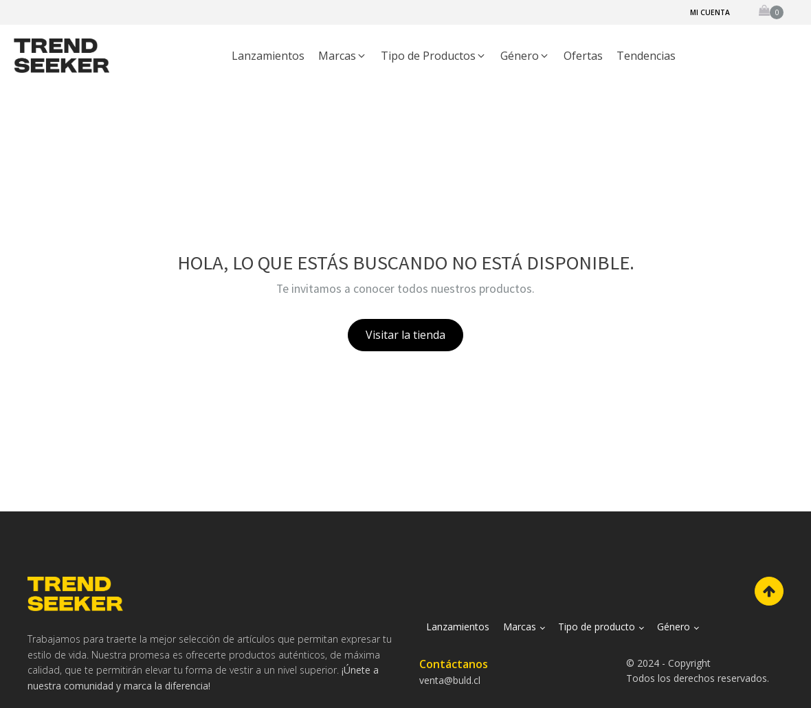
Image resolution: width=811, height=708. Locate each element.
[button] (342, 56)
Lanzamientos (457, 626)
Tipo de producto (596, 626)
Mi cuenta (710, 12)
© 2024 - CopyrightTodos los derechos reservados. (697, 670)
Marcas (519, 626)
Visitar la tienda (405, 334)
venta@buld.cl (449, 680)
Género (673, 626)
